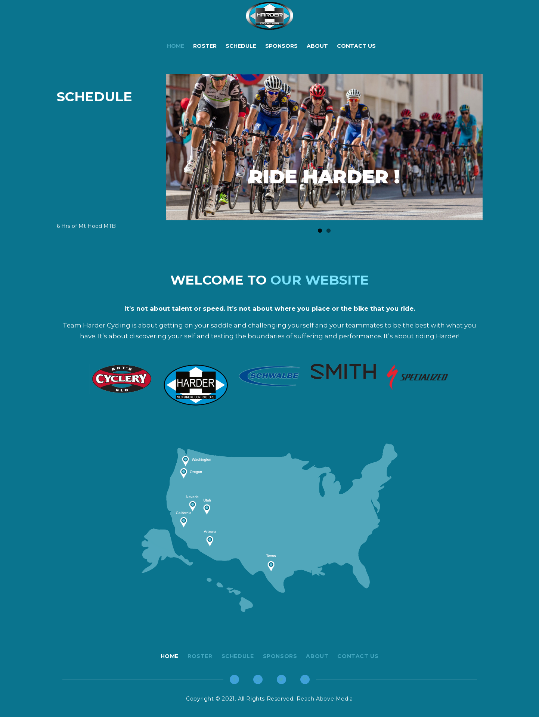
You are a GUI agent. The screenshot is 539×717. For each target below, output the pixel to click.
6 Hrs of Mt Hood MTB (86, 228)
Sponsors (281, 46)
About (317, 46)
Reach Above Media (324, 698)
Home (175, 46)
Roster (205, 46)
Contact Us (356, 46)
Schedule (241, 46)
